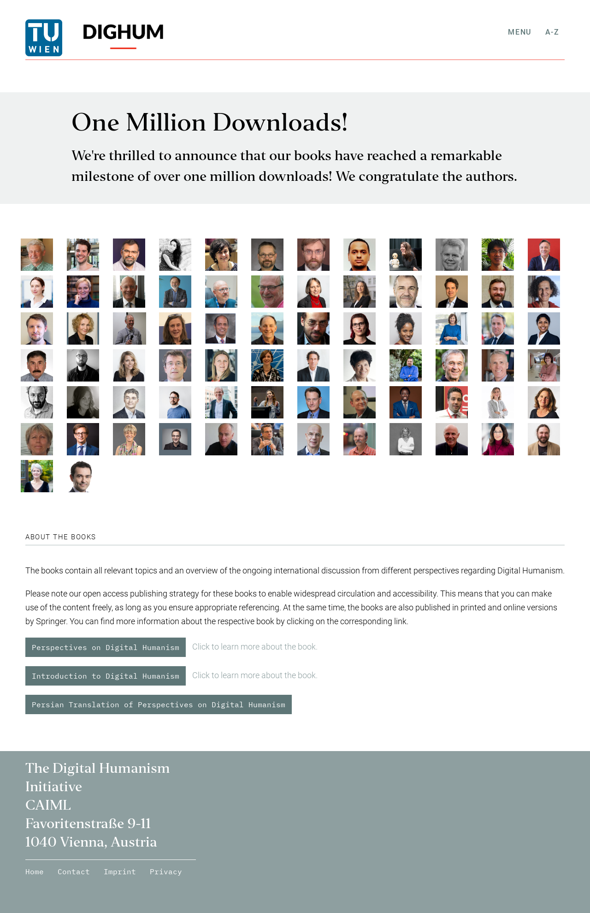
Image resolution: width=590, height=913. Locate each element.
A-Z (557, 32)
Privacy (166, 871)
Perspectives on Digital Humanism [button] (105, 647)
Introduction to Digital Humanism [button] (105, 675)
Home (34, 871)
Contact (74, 871)
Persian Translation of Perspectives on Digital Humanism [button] (158, 704)
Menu (525, 32)
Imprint (120, 871)
